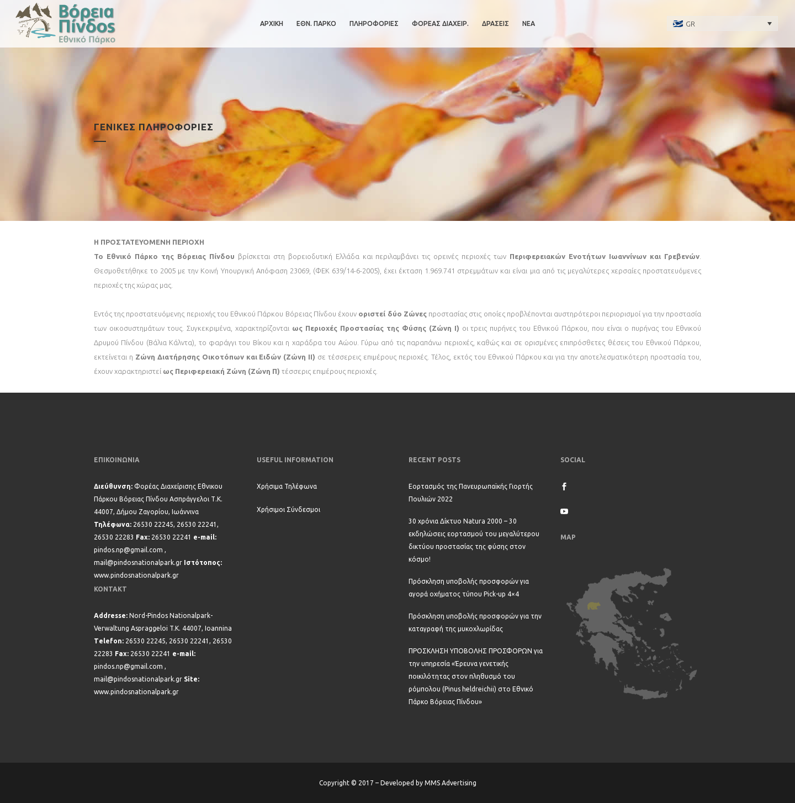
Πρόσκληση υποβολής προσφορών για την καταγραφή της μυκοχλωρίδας (475, 622)
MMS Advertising (450, 782)
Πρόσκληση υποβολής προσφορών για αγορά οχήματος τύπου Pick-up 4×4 (469, 588)
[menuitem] (722, 23)
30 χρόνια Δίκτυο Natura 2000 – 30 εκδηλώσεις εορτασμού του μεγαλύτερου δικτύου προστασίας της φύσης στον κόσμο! (474, 540)
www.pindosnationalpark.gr (136, 575)
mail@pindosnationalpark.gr (138, 562)
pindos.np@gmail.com (128, 549)
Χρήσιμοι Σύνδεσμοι (288, 509)
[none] (722, 23)
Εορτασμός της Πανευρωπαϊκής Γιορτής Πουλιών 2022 (471, 493)
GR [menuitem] (690, 24)
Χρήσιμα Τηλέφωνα (287, 486)
